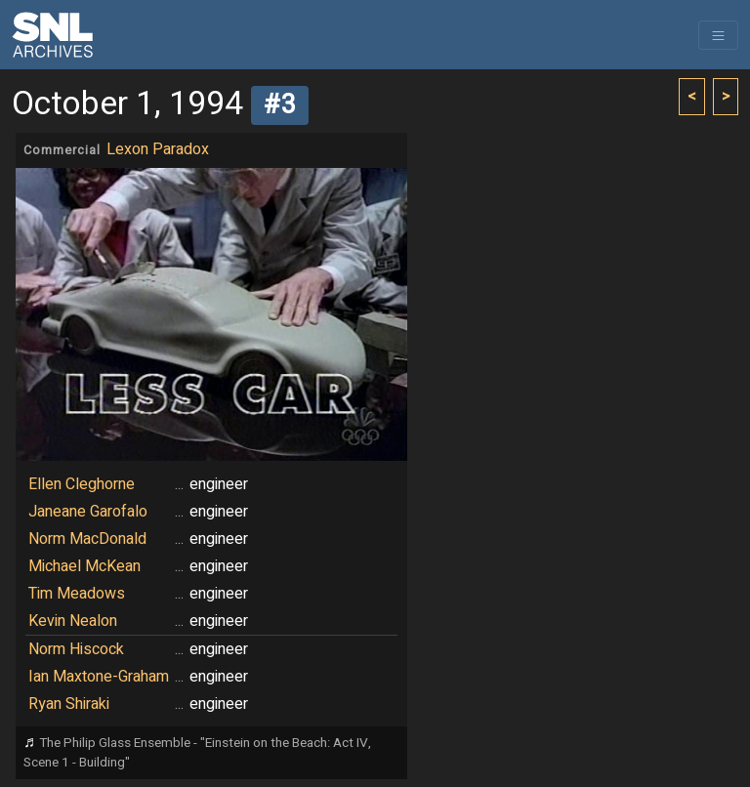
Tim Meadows (76, 593)
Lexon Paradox (157, 149)
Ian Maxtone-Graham (98, 676)
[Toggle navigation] (718, 35)
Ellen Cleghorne (81, 484)
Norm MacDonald (87, 539)
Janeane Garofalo (87, 511)
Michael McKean (84, 566)
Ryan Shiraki (68, 704)
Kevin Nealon (72, 621)
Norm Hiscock (76, 649)
